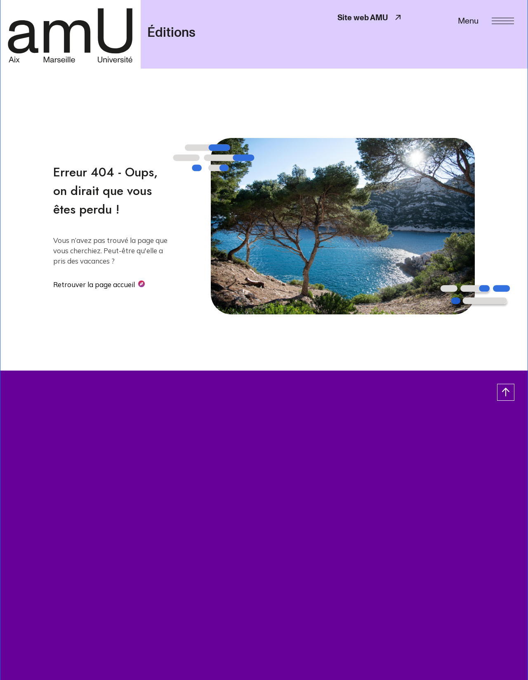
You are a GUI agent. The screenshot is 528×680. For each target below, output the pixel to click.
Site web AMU (370, 17)
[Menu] (486, 20)
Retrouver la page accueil (94, 284)
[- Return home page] (70, 34)
